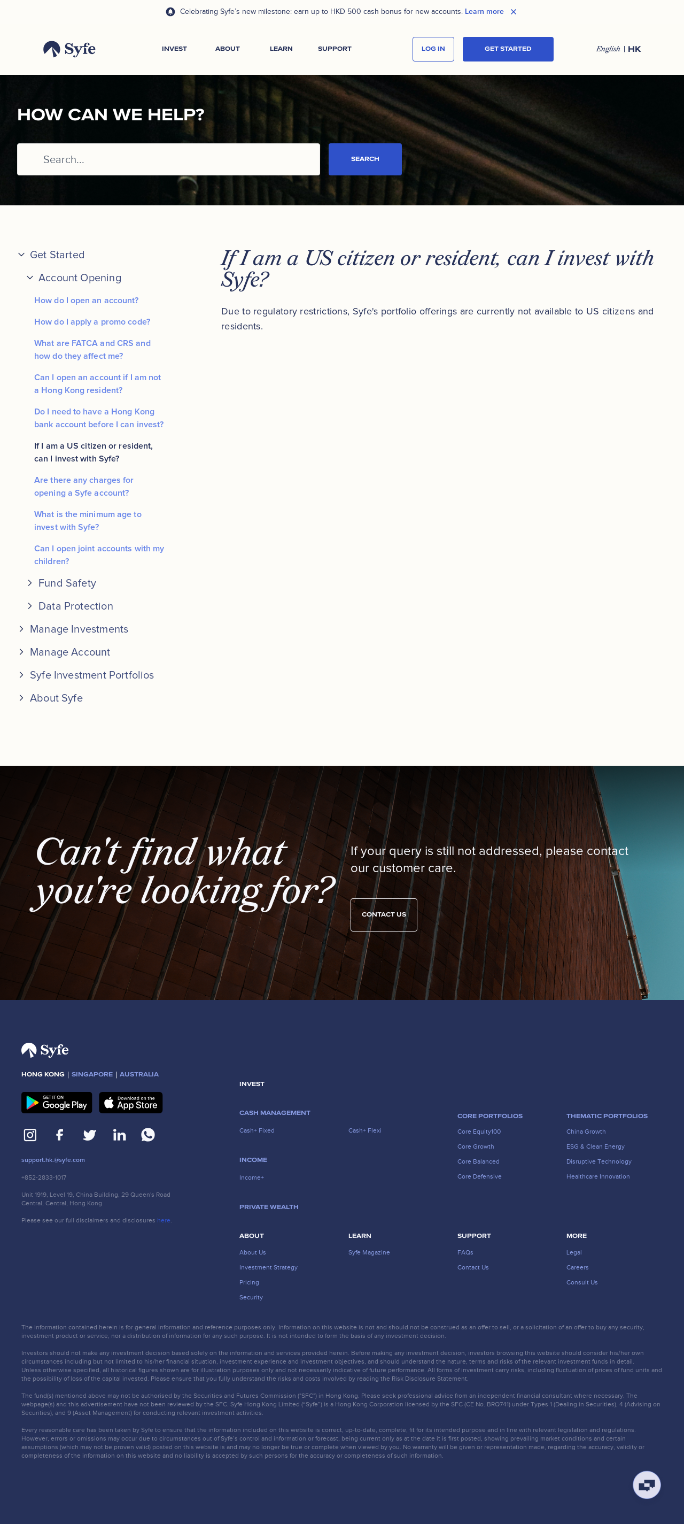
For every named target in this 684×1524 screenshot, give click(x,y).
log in (433, 49)
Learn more (484, 12)
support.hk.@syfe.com (53, 1160)
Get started (508, 49)
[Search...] (168, 159)
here (163, 1220)
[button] (174, 49)
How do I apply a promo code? (92, 322)
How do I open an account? (86, 300)
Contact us (384, 918)
